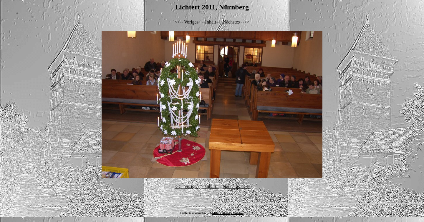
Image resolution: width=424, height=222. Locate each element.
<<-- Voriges (186, 21)
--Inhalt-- (210, 21)
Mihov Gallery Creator (227, 213)
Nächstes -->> (236, 21)
